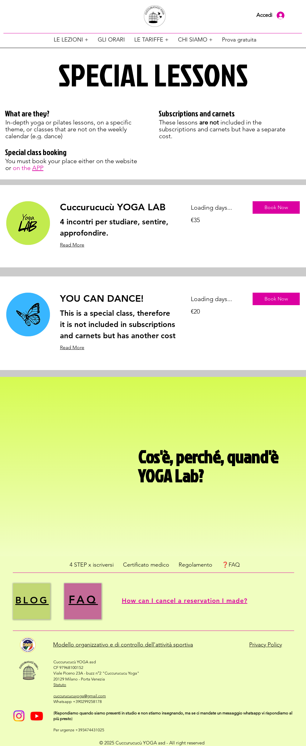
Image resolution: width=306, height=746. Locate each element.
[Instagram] (19, 716)
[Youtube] (36, 716)
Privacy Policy (265, 644)
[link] (118, 207)
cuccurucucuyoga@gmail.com (79, 696)
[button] (71, 39)
